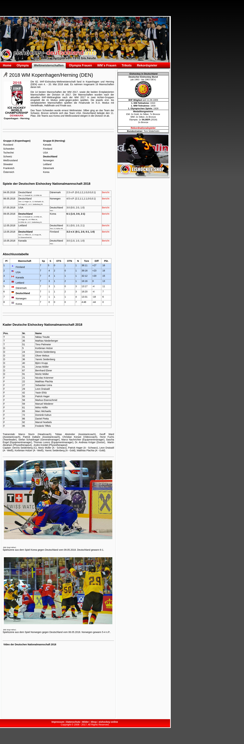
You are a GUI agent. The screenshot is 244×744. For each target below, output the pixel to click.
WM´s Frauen (106, 65)
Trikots (127, 65)
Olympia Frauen (80, 65)
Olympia (23, 65)
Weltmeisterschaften (49, 65)
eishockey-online (108, 722)
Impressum (58, 722)
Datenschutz (73, 722)
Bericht (105, 192)
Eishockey (50, 81)
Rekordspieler (147, 65)
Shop (94, 722)
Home (7, 65)
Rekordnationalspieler (143, 128)
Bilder (85, 722)
